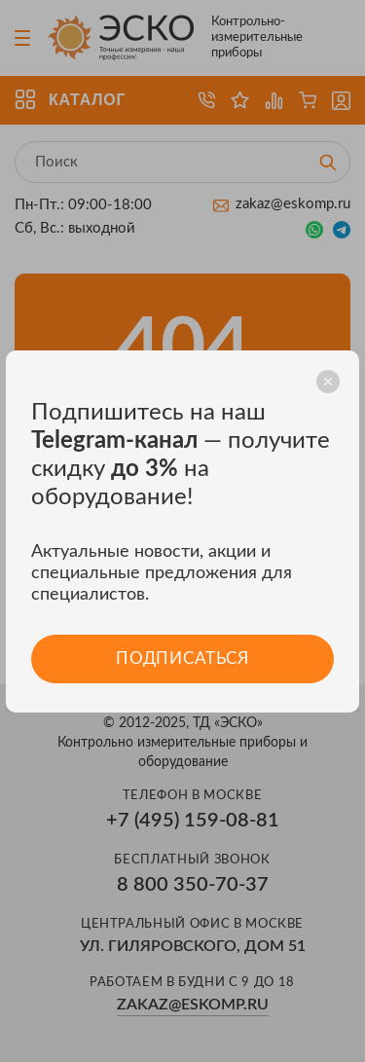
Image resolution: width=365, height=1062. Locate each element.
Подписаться (182, 658)
